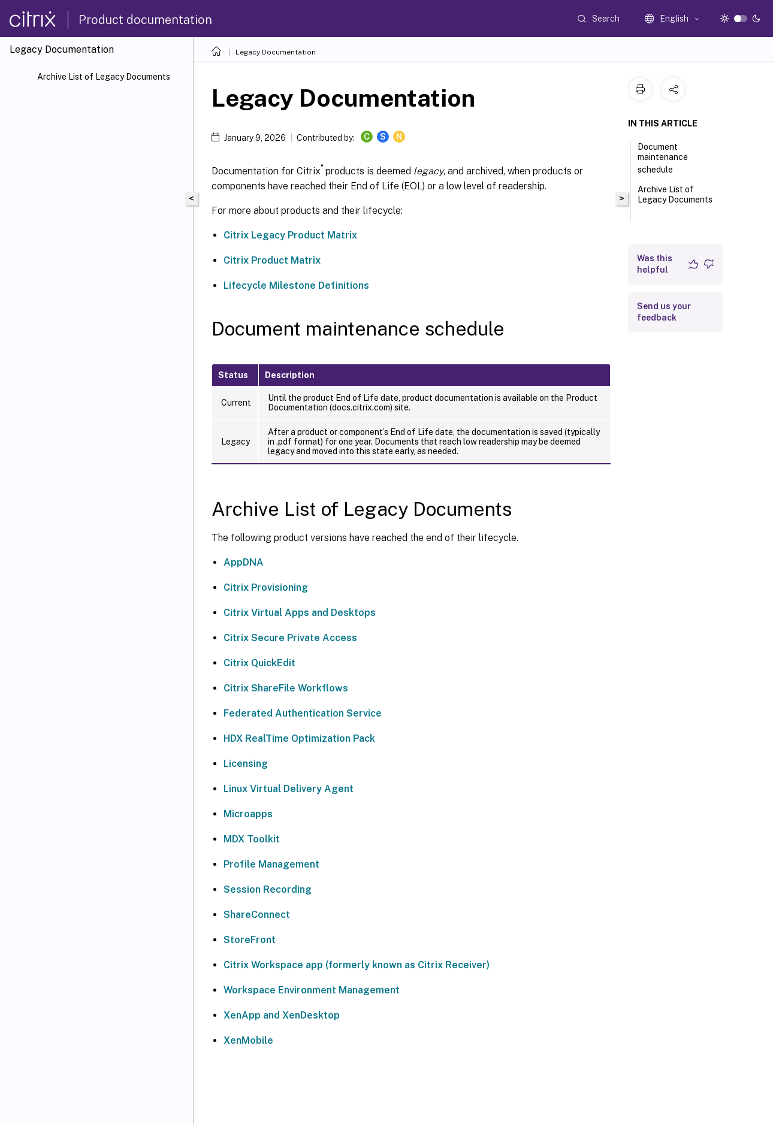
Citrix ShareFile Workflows (286, 688)
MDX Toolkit (252, 839)
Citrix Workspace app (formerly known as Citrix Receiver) (357, 965)
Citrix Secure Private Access (290, 637)
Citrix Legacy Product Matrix (290, 235)
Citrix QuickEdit (259, 663)
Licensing (246, 763)
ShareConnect (257, 914)
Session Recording (268, 889)
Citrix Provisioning (266, 587)
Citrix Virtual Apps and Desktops (300, 612)
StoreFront (250, 939)
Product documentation (145, 20)
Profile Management (271, 864)
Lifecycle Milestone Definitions (296, 285)
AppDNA (244, 562)
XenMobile (248, 1040)
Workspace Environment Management (312, 990)
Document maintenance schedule (663, 158)
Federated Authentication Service (303, 713)
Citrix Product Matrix (272, 260)
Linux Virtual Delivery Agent (289, 788)
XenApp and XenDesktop (282, 1015)
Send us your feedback (664, 311)
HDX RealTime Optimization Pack (299, 738)
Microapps (248, 814)
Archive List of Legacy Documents (103, 76)
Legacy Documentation (275, 52)
